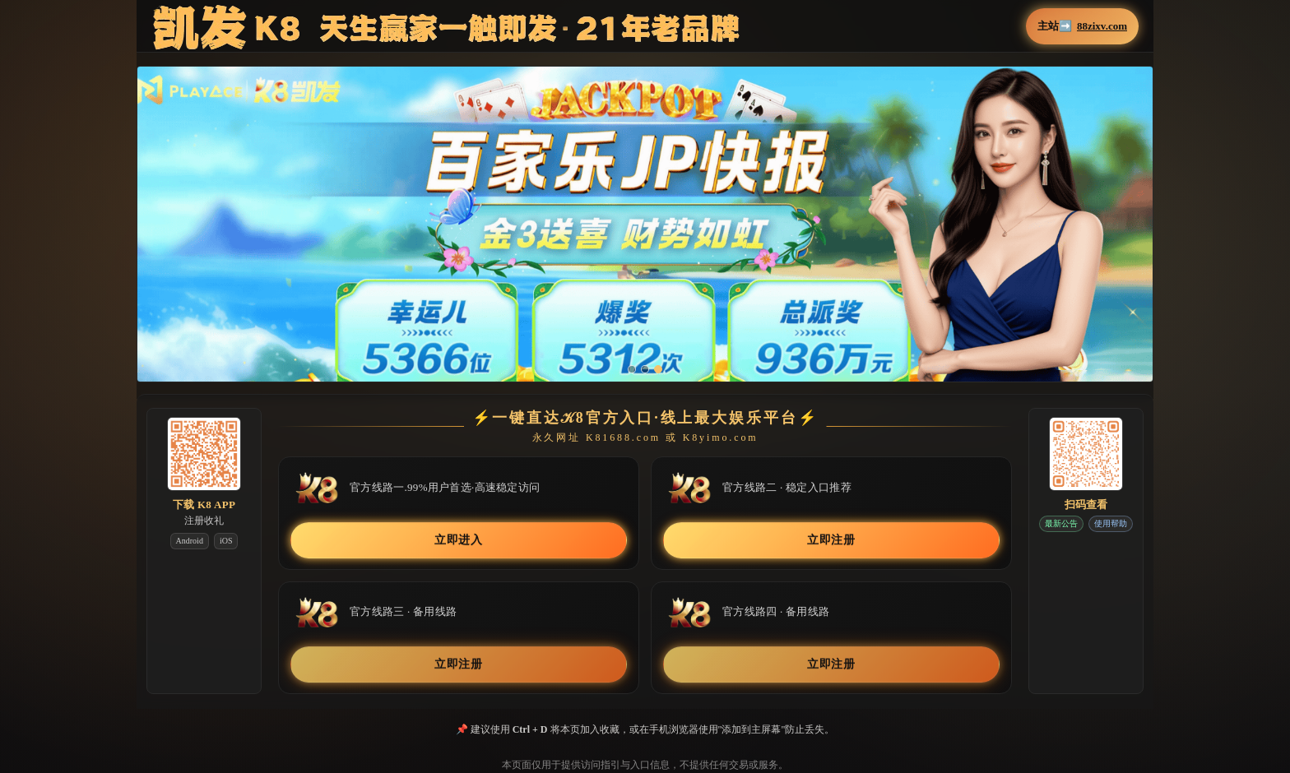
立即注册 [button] (831, 540)
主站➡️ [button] (1082, 26)
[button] (645, 236)
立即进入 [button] (458, 540)
